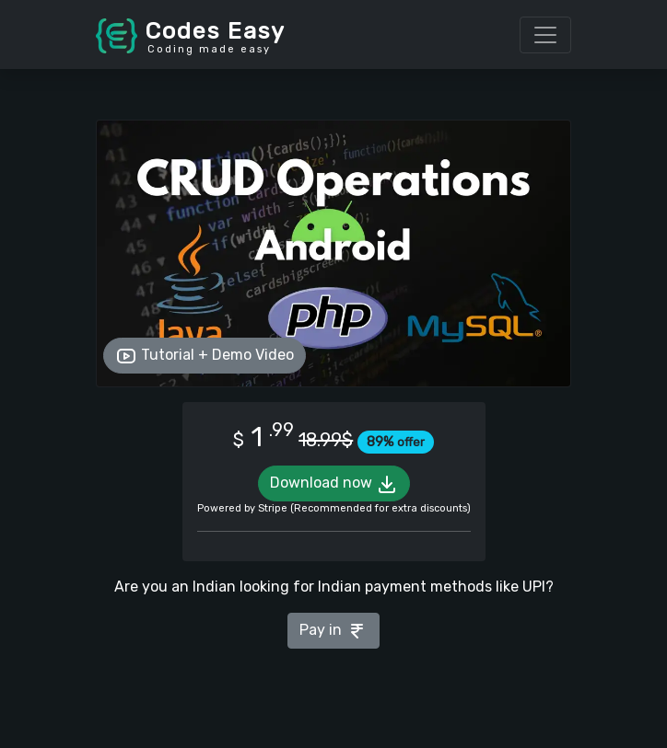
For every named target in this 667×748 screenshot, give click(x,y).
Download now (334, 484)
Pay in (333, 631)
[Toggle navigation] (545, 35)
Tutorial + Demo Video (204, 356)
